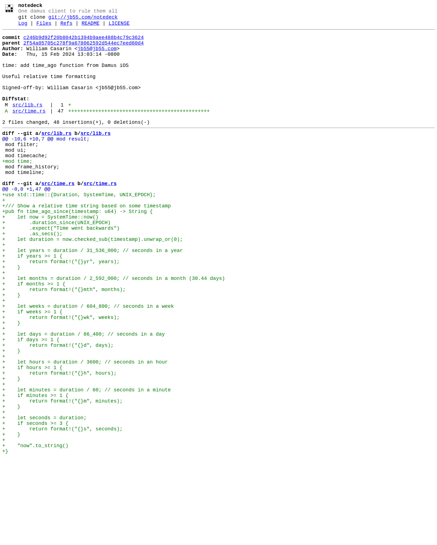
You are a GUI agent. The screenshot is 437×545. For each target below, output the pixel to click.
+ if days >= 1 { (30, 402)
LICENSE (119, 27)
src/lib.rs (27, 123)
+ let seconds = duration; (44, 496)
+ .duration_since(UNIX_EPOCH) (56, 262)
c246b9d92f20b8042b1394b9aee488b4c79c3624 (83, 42)
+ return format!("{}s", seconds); (62, 510)
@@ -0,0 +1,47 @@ (26, 222)
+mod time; (17, 188)
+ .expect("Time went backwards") (61, 269)
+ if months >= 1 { (33, 336)
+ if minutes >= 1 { (35, 469)
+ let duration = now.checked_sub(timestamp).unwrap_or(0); (92, 282)
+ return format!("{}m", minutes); (62, 476)
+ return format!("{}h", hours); (59, 443)
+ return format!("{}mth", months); (64, 342)
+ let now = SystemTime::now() (50, 255)
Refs (66, 27)
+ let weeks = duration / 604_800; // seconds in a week (88, 362)
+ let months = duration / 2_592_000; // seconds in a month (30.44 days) (113, 329)
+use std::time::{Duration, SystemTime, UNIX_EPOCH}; (79, 229)
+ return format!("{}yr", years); (61, 309)
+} (5, 536)
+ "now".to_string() (35, 530)
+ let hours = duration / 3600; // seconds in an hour (85, 429)
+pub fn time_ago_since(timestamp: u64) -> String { (77, 249)
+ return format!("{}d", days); (58, 409)
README (90, 27)
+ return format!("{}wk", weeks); (61, 376)
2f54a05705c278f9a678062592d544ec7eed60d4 (83, 49)
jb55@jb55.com (96, 56)
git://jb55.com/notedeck (83, 20)
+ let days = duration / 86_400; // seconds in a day (83, 396)
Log (22, 27)
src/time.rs (28, 130)
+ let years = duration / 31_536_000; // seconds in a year (92, 295)
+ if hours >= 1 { (32, 436)
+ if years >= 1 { (32, 302)
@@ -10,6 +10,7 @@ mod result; (45, 162)
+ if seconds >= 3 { (35, 503)
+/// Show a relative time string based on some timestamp (86, 242)
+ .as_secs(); (32, 275)
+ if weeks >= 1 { (32, 369)
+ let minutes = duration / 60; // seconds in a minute (86, 463)
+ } (11, 316)
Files (43, 27)
